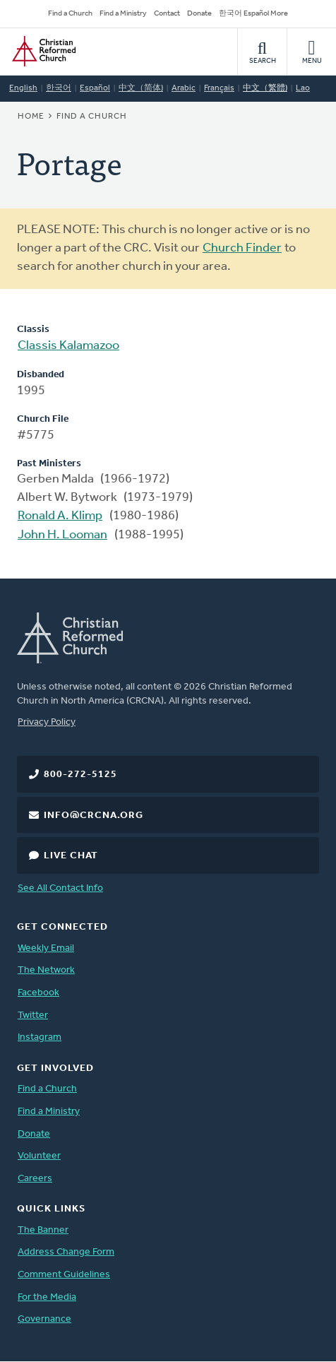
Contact (167, 14)
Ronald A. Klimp (60, 516)
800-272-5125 (80, 774)
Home (31, 116)
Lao (303, 88)
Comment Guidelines (64, 1274)
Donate (199, 14)
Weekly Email (46, 948)
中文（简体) (141, 88)
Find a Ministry (123, 14)
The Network (46, 970)
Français (219, 88)
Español (95, 88)
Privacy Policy (47, 722)
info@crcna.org (93, 815)
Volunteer (39, 1156)
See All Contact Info (60, 888)
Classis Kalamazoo (68, 346)
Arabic (184, 88)
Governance (44, 1319)
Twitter (33, 1015)
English (23, 88)
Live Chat (71, 856)
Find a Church (70, 14)
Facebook (38, 993)
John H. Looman (62, 535)
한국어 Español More (253, 14)
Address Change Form (66, 1252)
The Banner (43, 1230)
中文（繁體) (265, 88)
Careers (35, 1178)
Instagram (39, 1037)
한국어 (58, 88)
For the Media (47, 1297)
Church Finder (242, 248)
